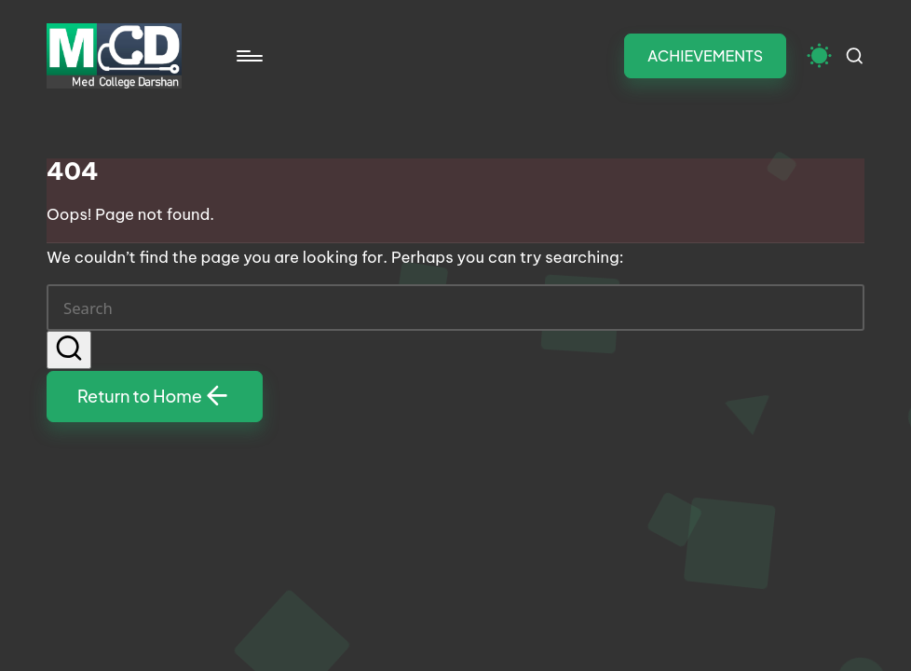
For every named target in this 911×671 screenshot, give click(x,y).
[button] (705, 55)
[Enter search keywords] (455, 307)
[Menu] (248, 55)
